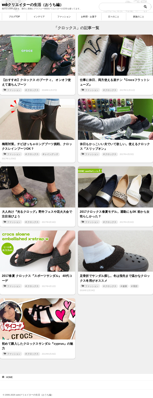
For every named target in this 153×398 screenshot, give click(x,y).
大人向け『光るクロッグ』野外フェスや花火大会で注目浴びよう (37, 211)
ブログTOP (14, 16)
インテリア (39, 16)
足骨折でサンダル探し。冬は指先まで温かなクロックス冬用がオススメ (115, 274)
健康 (124, 281)
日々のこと (113, 16)
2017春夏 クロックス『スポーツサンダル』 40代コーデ (37, 274)
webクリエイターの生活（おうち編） (32, 4)
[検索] (125, 6)
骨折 (135, 281)
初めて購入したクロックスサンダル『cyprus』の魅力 (37, 341)
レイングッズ (51, 152)
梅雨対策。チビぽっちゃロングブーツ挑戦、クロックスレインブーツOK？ (37, 144)
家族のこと (138, 16)
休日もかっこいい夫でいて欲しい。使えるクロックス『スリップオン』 (115, 144)
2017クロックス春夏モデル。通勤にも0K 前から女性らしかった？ (115, 211)
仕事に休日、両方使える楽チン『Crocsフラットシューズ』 (115, 81)
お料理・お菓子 (89, 16)
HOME (9, 371)
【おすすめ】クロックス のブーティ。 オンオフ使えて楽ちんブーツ (36, 81)
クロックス (33, 89)
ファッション (64, 16)
